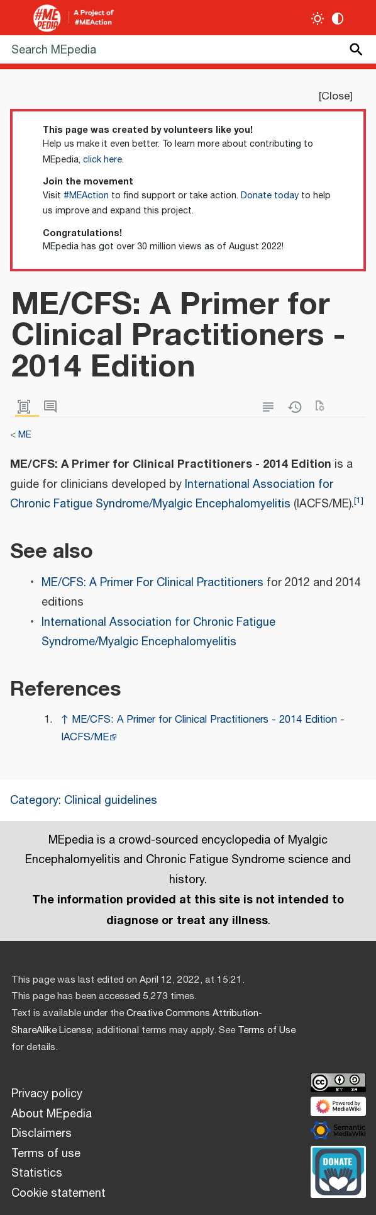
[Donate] (338, 1170)
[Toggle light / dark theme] (318, 18)
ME (24, 434)
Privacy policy (46, 1094)
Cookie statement (58, 1193)
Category (34, 801)
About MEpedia (51, 1114)
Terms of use (45, 1154)
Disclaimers (41, 1134)
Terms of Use (267, 1030)
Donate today (270, 196)
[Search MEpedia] (188, 49)
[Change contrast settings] (338, 18)
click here (102, 160)
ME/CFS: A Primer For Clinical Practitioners (152, 583)
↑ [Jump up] (65, 720)
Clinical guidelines (110, 801)
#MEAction (86, 196)
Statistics (36, 1173)
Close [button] (335, 96)
